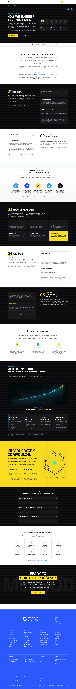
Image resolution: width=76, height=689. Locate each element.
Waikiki (41, 670)
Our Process (57, 636)
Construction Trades (13, 650)
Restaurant (11, 634)
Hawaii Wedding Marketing (29, 667)
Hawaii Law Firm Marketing (29, 665)
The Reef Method (40, 77)
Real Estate (11, 648)
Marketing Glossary (12, 663)
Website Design (27, 644)
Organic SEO (26, 636)
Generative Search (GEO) (28, 630)
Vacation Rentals (12, 638)
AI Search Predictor (43, 636)
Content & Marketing (58, 672)
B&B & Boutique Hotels (13, 640)
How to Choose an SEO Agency (47, 602)
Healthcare (11, 644)
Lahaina (41, 680)
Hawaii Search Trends (13, 670)
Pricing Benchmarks (13, 661)
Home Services (12, 652)
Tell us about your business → (42, 565)
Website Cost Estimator (44, 634)
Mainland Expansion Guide (29, 670)
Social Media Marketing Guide (29, 676)
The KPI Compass (43, 630)
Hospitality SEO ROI (43, 640)
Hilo (40, 676)
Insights (56, 640)
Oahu (41, 659)
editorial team (52, 180)
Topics (56, 656)
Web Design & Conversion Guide (30, 674)
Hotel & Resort (12, 630)
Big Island (41, 661)
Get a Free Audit (12, 38)
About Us (56, 630)
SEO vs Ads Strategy (43, 642)
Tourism (10, 636)
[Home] (9, 5)
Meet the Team (26, 602)
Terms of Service (42, 685)
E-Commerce (57, 668)
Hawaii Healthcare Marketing (29, 663)
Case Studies (57, 638)
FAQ (55, 642)
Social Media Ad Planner (44, 644)
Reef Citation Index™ (13, 674)
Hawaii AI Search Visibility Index (15, 672)
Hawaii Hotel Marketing (28, 659)
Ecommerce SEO (27, 642)
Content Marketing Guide (29, 672)
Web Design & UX (58, 670)
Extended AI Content (60, 685)
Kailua (41, 672)
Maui (40, 663)
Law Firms (11, 646)
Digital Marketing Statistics (14, 659)
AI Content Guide (51, 685)
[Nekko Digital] (12, 2)
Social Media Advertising (28, 646)
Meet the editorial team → (49, 198)
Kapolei (41, 674)
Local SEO (26, 634)
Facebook (56, 619)
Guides (26, 656)
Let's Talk (64, 2)
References (12, 656)
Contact (56, 644)
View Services (23, 38)
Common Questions (35, 602)
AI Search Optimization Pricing (14, 678)
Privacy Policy (34, 685)
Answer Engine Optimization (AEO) (60, 663)
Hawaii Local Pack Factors (14, 680)
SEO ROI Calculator (43, 632)
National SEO (26, 638)
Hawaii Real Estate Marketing (29, 661)
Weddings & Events (12, 642)
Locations (42, 656)
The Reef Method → (18, 34)
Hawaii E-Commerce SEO (28, 669)
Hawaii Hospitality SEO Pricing (14, 676)
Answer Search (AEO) (28, 632)
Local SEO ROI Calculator (44, 638)
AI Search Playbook (12, 665)
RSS (67, 685)
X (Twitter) (56, 621)
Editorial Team (57, 632)
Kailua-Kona (42, 678)
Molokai (41, 667)
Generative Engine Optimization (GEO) (61, 660)
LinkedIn (56, 617)
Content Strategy (27, 640)
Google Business (58, 623)
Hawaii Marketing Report (13, 669)
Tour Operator (11, 632)
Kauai (41, 665)
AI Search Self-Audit (12, 667)
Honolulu (41, 669)
